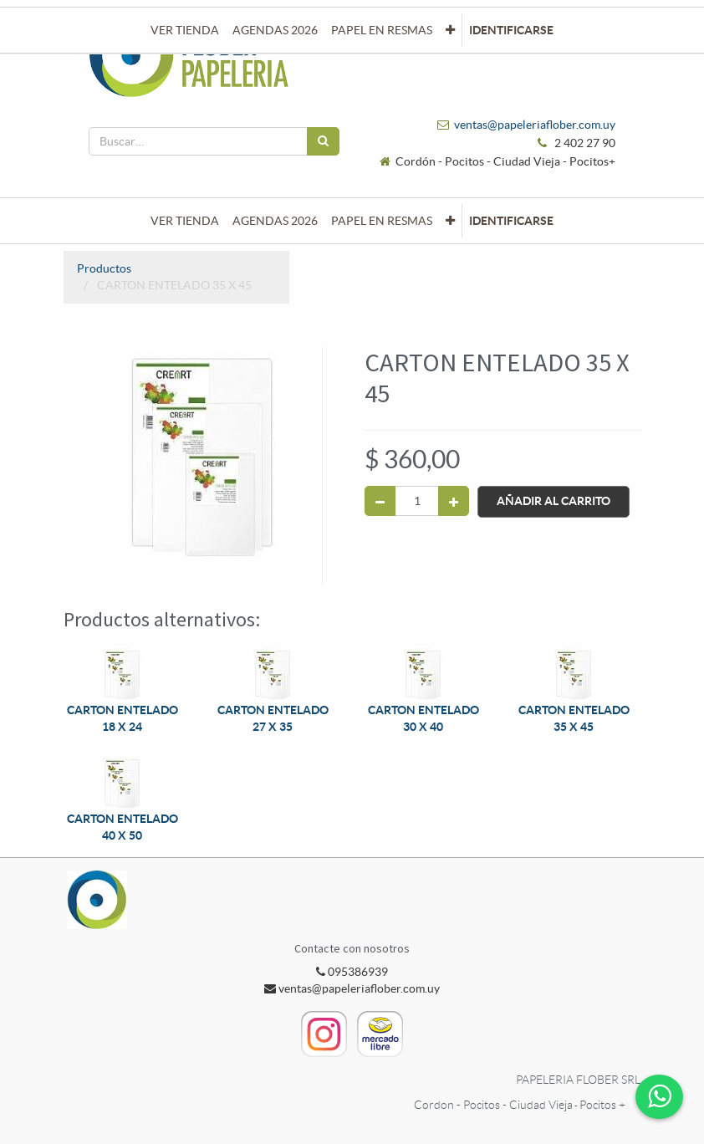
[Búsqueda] (323, 141)
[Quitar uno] (380, 501)
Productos (104, 268)
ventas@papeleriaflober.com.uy (534, 124)
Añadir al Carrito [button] (553, 501)
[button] (450, 220)
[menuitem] (185, 220)
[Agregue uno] (453, 501)
